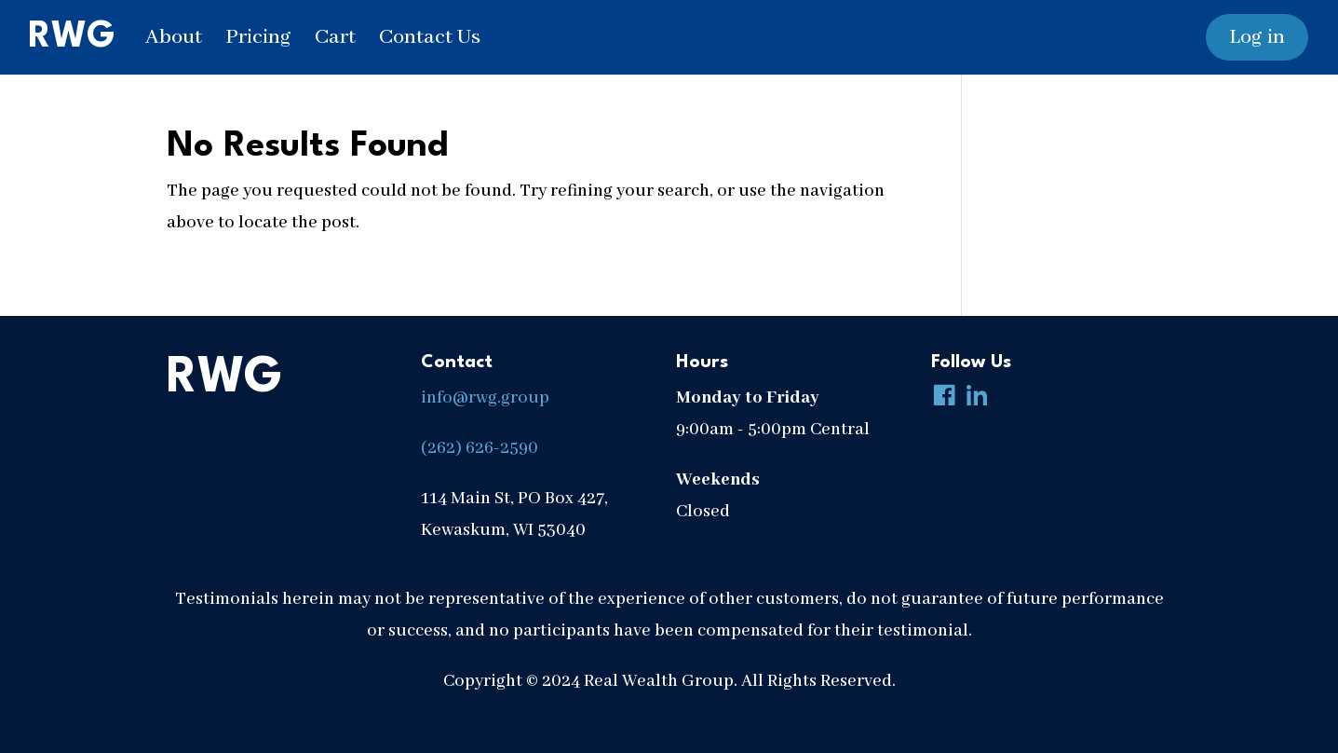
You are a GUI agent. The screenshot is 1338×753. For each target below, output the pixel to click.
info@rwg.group (485, 398)
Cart (335, 37)
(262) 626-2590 (479, 448)
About (173, 37)
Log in (1257, 37)
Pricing (258, 37)
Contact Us (429, 37)
